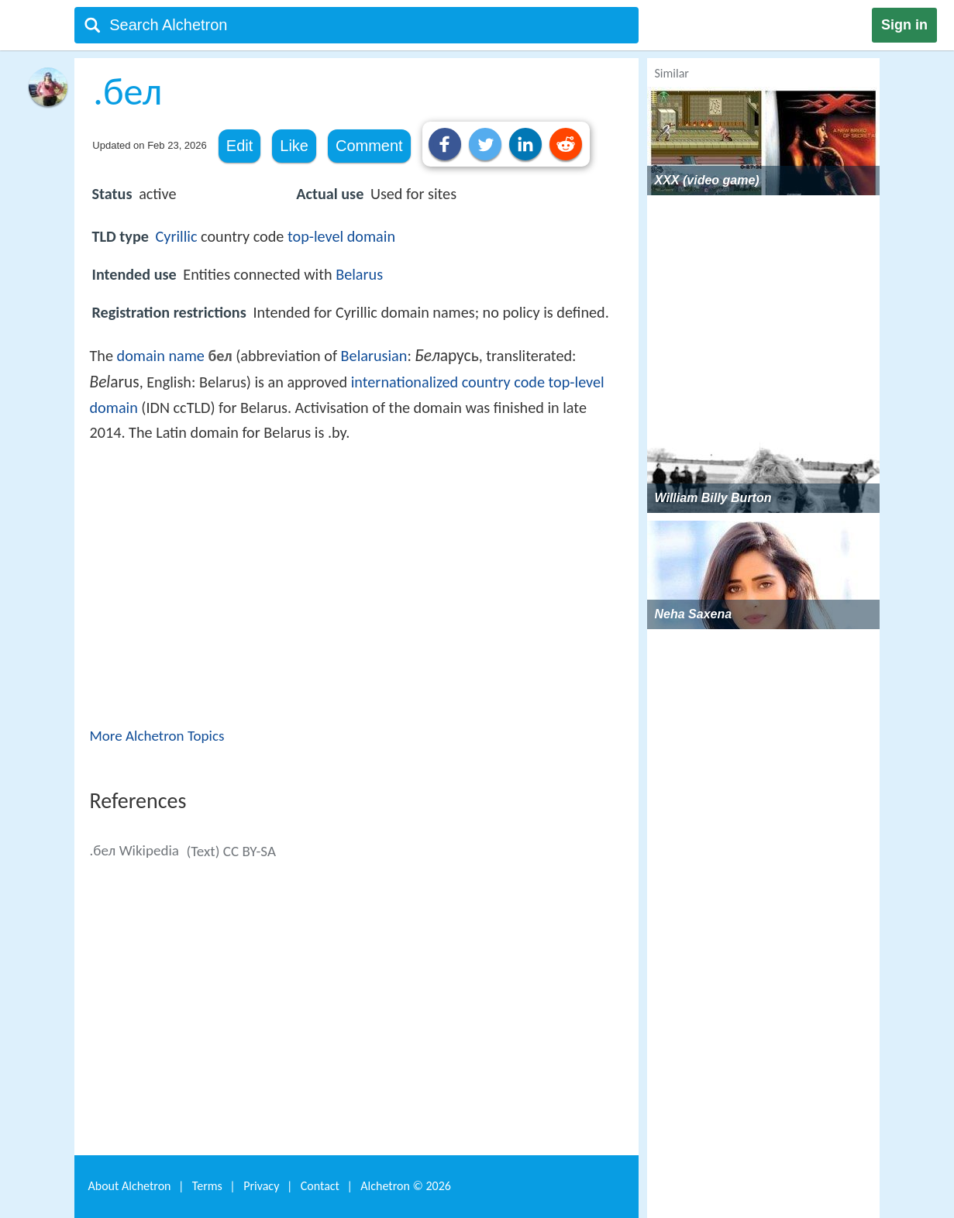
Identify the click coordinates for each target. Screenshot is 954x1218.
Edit (239, 145)
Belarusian (374, 355)
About (129, 1185)
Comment (369, 145)
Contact (320, 1185)
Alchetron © (405, 1185)
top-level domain (341, 236)
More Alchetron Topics (157, 736)
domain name (161, 355)
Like (294, 145)
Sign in (904, 25)
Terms (207, 1185)
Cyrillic (177, 236)
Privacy (261, 1185)
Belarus (359, 274)
